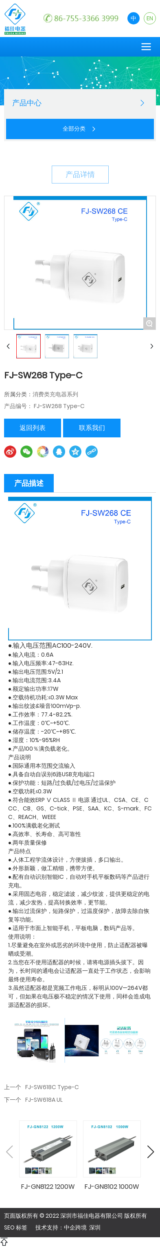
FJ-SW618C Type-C (52, 1087)
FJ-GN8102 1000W (112, 1186)
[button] (150, 1152)
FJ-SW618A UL (44, 1100)
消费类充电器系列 (55, 394)
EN (150, 18)
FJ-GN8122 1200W (48, 1186)
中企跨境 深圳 (82, 1227)
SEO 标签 (15, 1227)
